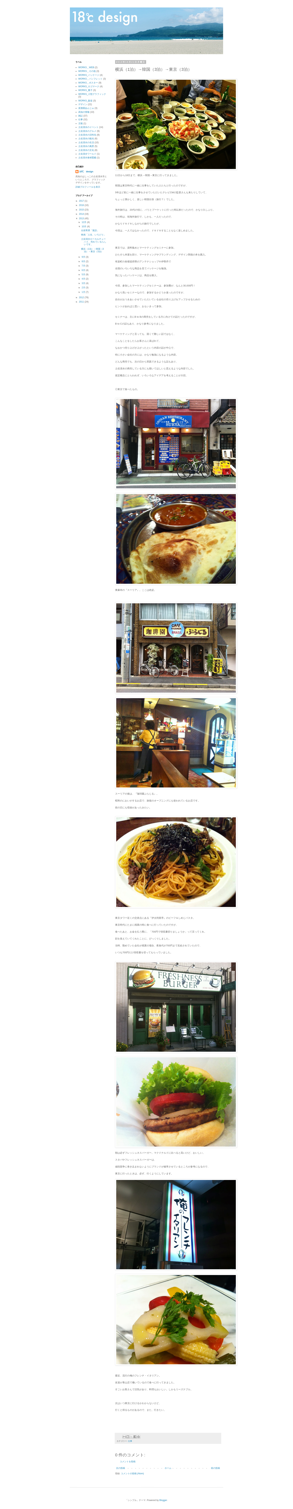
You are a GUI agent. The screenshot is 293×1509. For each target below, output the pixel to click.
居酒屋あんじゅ (86, 108)
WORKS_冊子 (85, 90)
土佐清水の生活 (86, 142)
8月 (84, 261)
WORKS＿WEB (86, 67)
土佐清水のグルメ (87, 131)
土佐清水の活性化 (87, 135)
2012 (82, 297)
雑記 (80, 115)
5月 (84, 274)
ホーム (168, 1468)
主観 (80, 123)
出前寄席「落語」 (90, 230)
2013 (82, 218)
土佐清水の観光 (86, 138)
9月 (84, 257)
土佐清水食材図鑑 (87, 157)
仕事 (130, 1441)
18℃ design (86, 171)
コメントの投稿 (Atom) (132, 1473)
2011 (82, 301)
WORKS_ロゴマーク (88, 86)
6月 (84, 270)
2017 (82, 201)
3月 (84, 283)
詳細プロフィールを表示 (87, 187)
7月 (84, 265)
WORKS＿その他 (87, 71)
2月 (84, 287)
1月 (84, 292)
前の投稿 (215, 1468)
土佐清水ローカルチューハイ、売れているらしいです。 (93, 242)
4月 (84, 278)
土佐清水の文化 (86, 150)
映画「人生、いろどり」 (93, 234)
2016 (82, 205)
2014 (82, 214)
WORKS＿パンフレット (90, 78)
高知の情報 (84, 112)
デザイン (82, 104)
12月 (84, 222)
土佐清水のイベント (88, 127)
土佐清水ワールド (87, 154)
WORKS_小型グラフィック (92, 94)
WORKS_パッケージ (88, 75)
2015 (82, 209)
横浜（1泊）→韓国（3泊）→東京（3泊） (92, 250)
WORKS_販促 (85, 100)
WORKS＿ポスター (88, 82)
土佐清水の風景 (86, 146)
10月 (84, 226)
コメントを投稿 (127, 1461)
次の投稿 (120, 1468)
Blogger (163, 1500)
